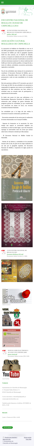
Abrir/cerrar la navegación (17, 2)
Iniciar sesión (27, 437)
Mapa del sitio (7, 439)
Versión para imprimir (10, 437)
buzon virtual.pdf (12, 354)
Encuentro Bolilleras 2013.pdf (15, 254)
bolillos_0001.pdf (12, 34)
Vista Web (28, 439)
